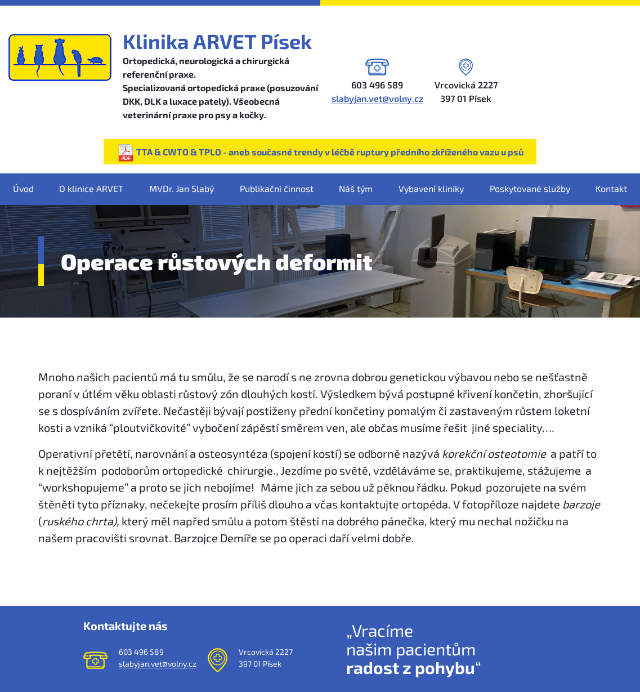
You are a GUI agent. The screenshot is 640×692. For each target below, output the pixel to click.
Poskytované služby (530, 188)
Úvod (23, 188)
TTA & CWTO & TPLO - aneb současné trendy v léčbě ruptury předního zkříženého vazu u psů (320, 153)
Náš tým (356, 188)
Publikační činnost (277, 188)
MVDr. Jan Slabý (181, 188)
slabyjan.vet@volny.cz (377, 98)
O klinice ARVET (91, 188)
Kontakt (611, 188)
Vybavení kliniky (431, 188)
